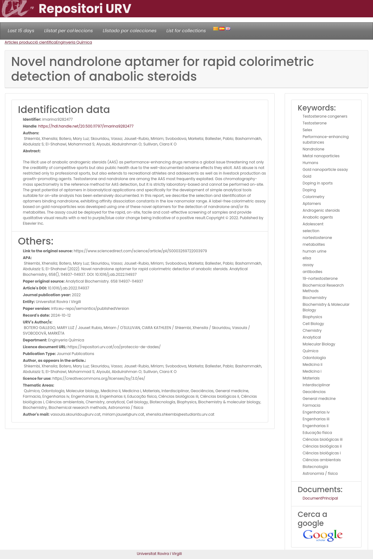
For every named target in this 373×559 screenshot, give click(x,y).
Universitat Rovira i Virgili (159, 553)
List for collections (186, 31)
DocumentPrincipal (320, 498)
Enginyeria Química (74, 42)
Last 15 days (21, 31)
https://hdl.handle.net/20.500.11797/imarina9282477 (86, 126)
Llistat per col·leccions (68, 31)
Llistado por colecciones (130, 31)
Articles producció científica (30, 42)
